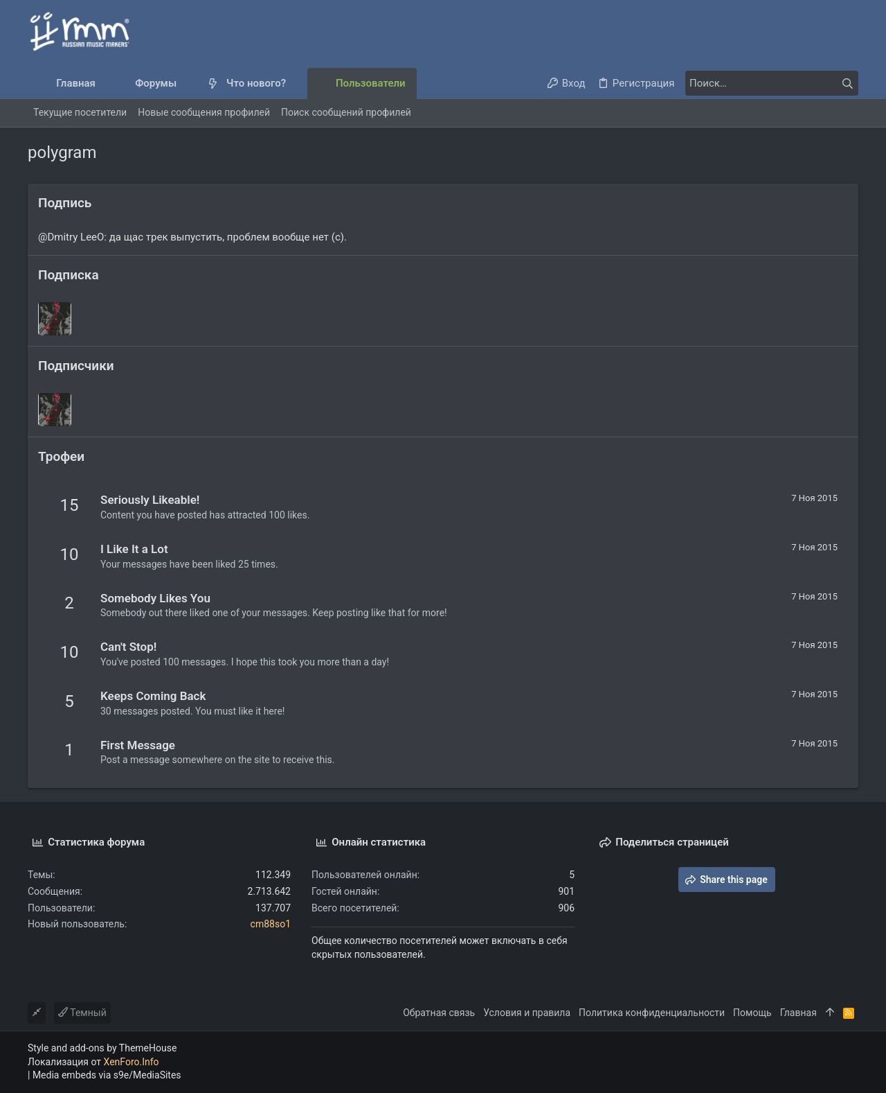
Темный (82, 1012)
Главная (798, 1012)
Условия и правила (526, 1012)
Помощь (752, 1012)
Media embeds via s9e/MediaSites (107, 1075)
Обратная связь (439, 1012)
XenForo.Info (131, 1061)
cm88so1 (271, 923)
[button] (188, 83)
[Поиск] (771, 83)
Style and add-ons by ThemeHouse (102, 1047)
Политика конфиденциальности (652, 1012)
